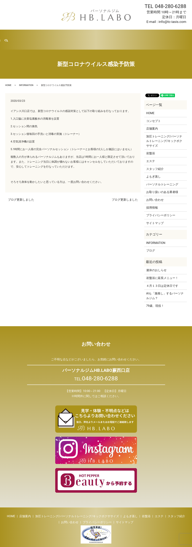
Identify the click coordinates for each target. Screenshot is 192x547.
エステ (95, 34)
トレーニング (44, 34)
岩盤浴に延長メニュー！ (162, 268)
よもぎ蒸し (65, 34)
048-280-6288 (170, 6)
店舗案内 (25, 34)
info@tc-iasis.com (172, 22)
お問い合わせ (164, 34)
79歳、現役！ (155, 296)
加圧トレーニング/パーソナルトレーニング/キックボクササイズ (164, 131)
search (185, 34)
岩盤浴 (81, 34)
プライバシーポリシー (160, 205)
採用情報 (145, 34)
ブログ (130, 34)
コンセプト (153, 111)
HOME (11, 34)
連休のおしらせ (156, 260)
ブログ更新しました (21, 190)
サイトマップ (155, 213)
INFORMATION (26, 75)
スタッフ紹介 (112, 34)
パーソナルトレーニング (162, 174)
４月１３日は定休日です (162, 275)
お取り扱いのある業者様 (162, 182)
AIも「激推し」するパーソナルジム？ (165, 286)
